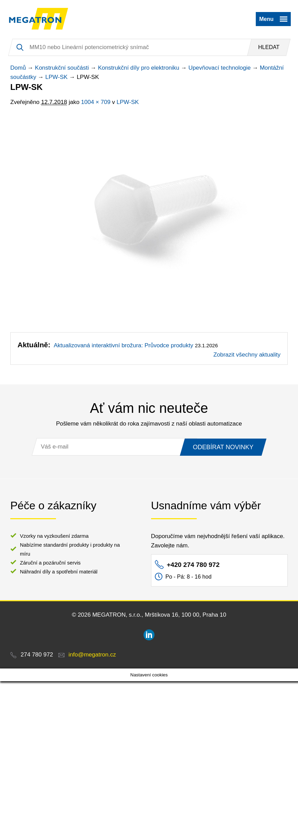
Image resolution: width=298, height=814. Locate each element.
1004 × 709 (96, 102)
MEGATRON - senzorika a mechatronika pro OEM (38, 19)
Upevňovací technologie (219, 68)
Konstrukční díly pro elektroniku (138, 68)
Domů (18, 68)
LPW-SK (56, 77)
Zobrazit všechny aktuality (246, 354)
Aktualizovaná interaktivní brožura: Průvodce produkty (123, 345)
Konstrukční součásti (62, 68)
